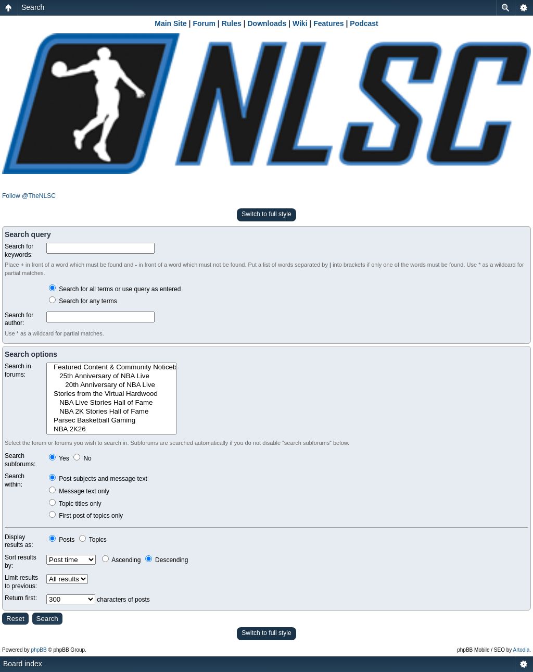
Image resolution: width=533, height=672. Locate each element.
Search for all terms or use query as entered (115, 289)
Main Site (170, 23)
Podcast (364, 23)
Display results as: (19, 541)
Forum (204, 23)
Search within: (14, 480)
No (82, 458)
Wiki (300, 23)
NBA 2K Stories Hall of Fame (111, 411)
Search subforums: (20, 460)
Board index (22, 663)
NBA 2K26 (111, 429)
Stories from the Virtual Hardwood (111, 394)
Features (328, 23)
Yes (59, 458)
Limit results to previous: (21, 582)
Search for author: (19, 319)
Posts (61, 539)
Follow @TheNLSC (29, 196)
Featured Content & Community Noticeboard (111, 367)
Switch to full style (266, 214)
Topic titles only (75, 503)
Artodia (521, 650)
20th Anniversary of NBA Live (111, 385)
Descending (166, 560)
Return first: (21, 598)
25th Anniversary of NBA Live (111, 376)
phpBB (39, 650)
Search (32, 7)
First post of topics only (86, 515)
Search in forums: (18, 370)
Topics (93, 539)
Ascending (121, 560)
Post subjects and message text (98, 478)
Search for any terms (83, 301)
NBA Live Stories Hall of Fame (111, 403)
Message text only (79, 491)
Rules (232, 23)
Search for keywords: (19, 250)
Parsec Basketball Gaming (111, 420)
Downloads (267, 23)
